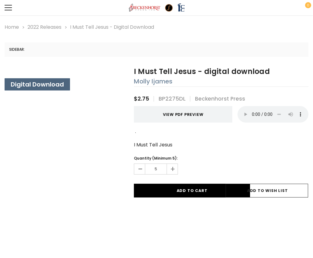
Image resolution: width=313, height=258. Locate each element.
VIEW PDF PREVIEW (173, 114)
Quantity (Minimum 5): (156, 157)
